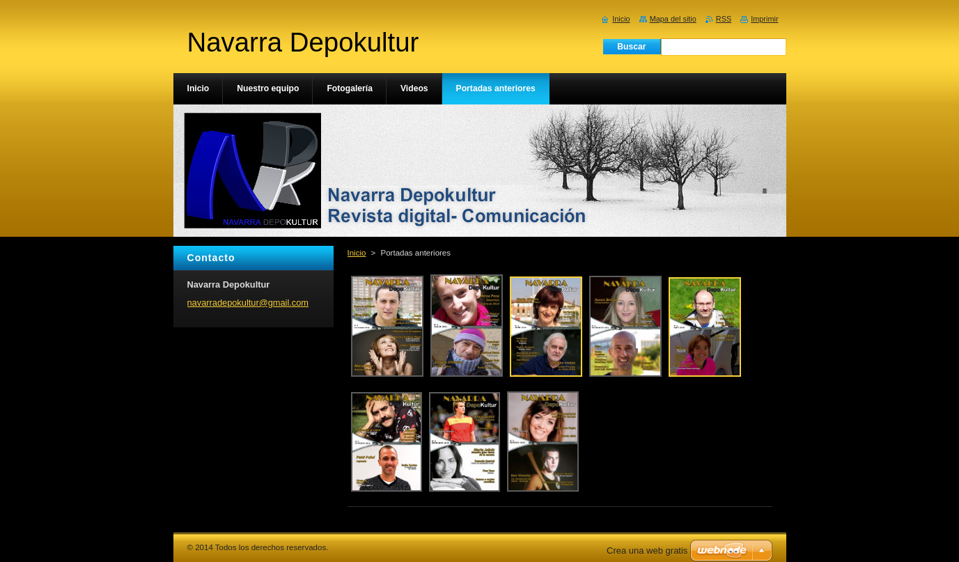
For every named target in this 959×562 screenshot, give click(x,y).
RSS (723, 19)
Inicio (357, 253)
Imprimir (764, 19)
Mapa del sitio (673, 19)
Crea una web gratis (647, 550)
